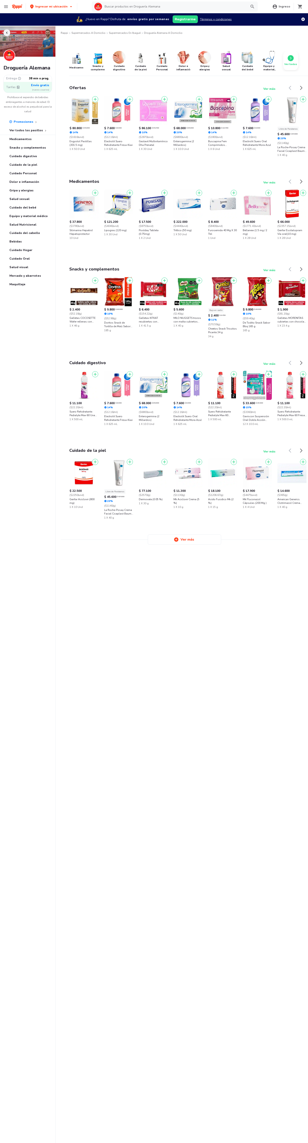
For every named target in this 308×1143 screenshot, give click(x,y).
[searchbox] (174, 6)
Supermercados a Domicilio (88, 33)
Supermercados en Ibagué (125, 33)
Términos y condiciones (216, 19)
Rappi (64, 33)
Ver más (269, 89)
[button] (51, 6)
